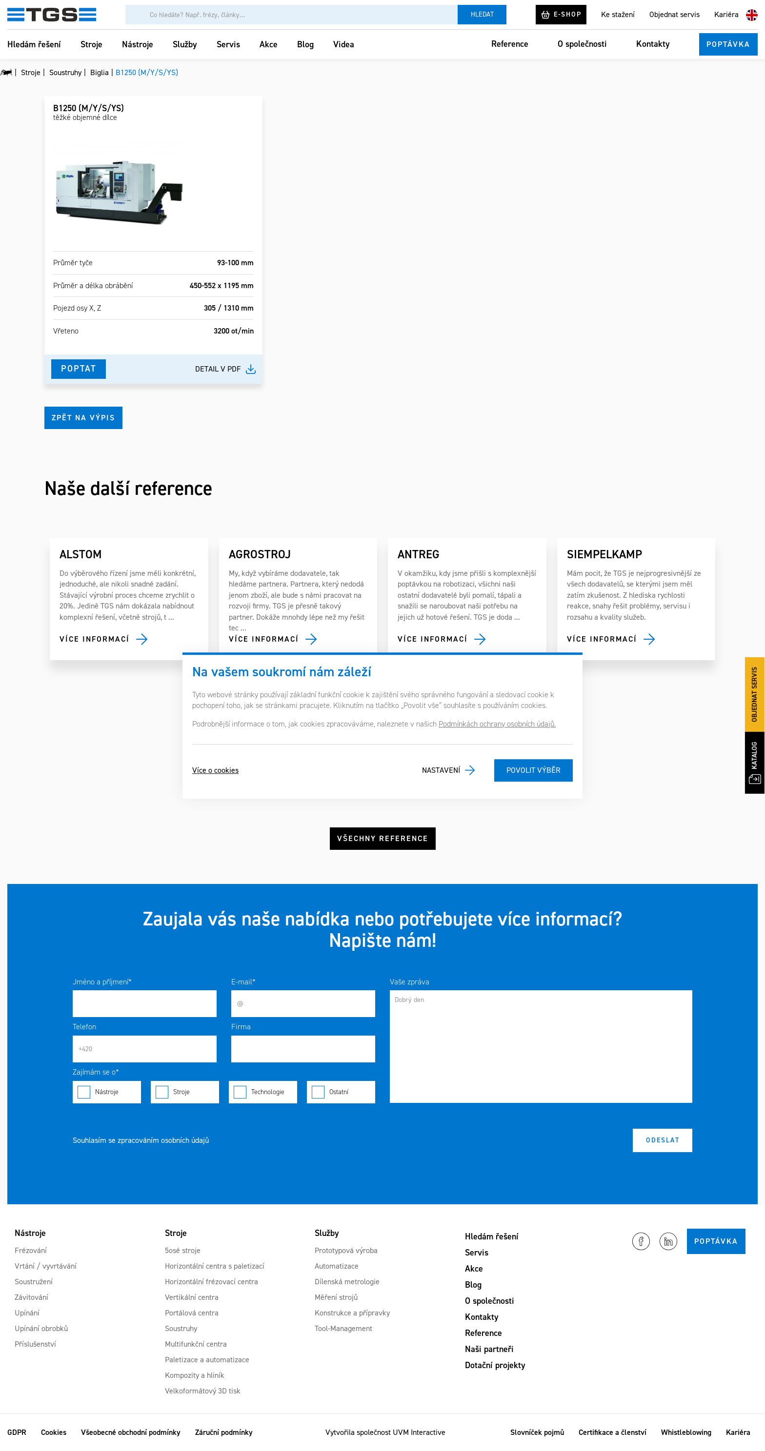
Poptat (78, 368)
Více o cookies (215, 770)
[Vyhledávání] (291, 14)
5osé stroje (183, 1250)
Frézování (31, 1250)
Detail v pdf (218, 369)
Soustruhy (181, 1328)
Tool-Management (343, 1328)
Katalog (755, 763)
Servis (228, 44)
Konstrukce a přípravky (352, 1313)
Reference (509, 44)
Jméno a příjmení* (102, 982)
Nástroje (137, 44)
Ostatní (341, 1092)
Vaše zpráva (409, 982)
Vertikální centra (192, 1297)
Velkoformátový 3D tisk (203, 1391)
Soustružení (34, 1281)
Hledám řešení (34, 44)
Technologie (263, 1092)
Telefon (84, 1026)
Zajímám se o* (96, 1072)
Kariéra (726, 14)
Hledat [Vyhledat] (482, 14)
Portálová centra (192, 1313)
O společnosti (582, 44)
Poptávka (728, 44)
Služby (185, 44)
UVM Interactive (419, 1432)
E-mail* (243, 982)
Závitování (31, 1297)
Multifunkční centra (196, 1344)
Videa (343, 44)
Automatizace (337, 1266)
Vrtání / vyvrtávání (46, 1266)
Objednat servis (674, 14)
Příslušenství (35, 1344)
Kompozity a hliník (194, 1375)
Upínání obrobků (41, 1328)
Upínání (27, 1313)
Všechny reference (382, 838)
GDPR (16, 1432)
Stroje (91, 44)
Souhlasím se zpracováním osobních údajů (141, 1140)
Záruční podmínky (224, 1432)
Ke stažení (618, 14)
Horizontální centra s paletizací (214, 1266)
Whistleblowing (686, 1432)
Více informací (95, 639)
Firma (241, 1026)
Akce (269, 44)
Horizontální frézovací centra (211, 1281)
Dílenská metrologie (347, 1281)
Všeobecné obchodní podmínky (131, 1432)
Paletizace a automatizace (207, 1359)
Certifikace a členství (612, 1432)
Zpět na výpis (83, 417)
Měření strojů (336, 1297)
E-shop (561, 15)
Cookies (53, 1432)
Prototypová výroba (346, 1250)
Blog (305, 44)
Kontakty (653, 44)
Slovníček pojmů (537, 1432)
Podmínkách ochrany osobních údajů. (497, 724)
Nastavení (441, 770)
